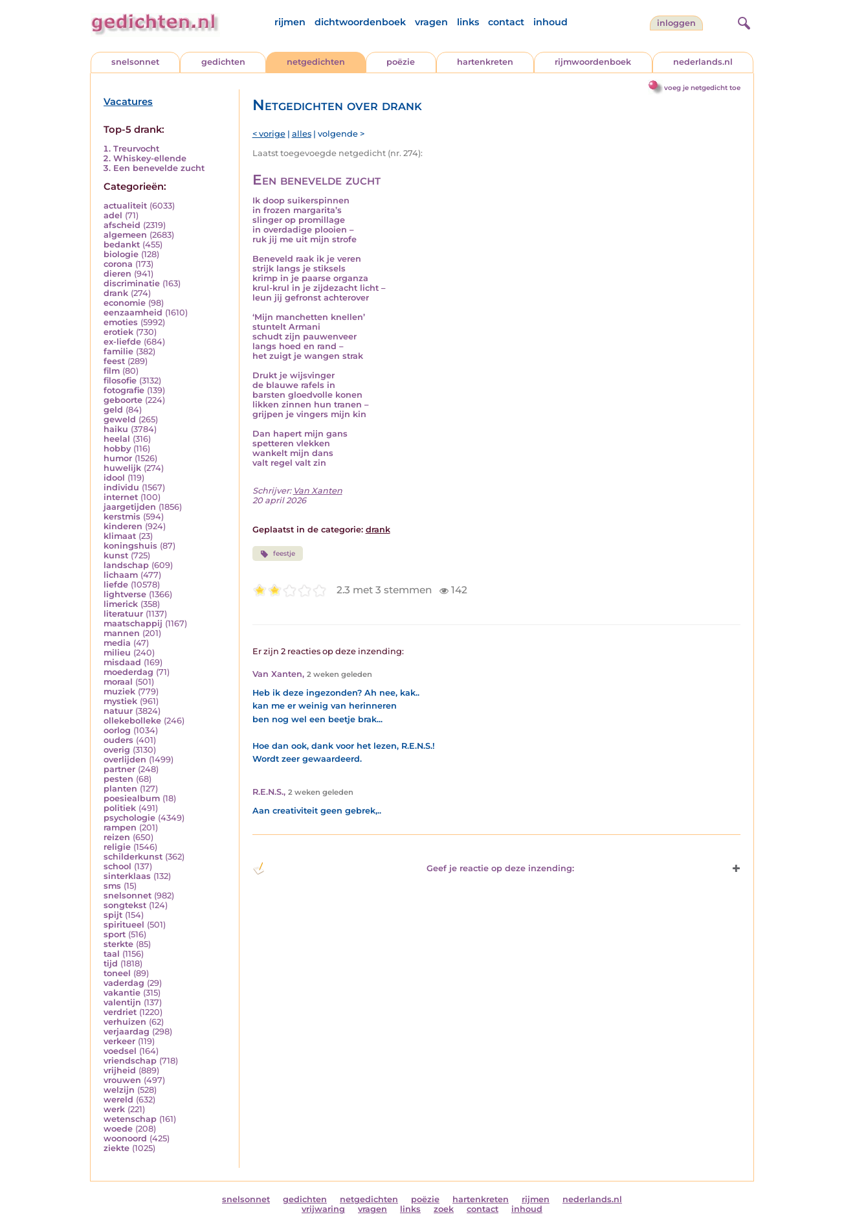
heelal (117, 439)
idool (114, 478)
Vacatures (128, 102)
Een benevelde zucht (159, 168)
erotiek (118, 332)
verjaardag (127, 1031)
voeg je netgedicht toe (702, 88)
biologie (121, 254)
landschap (126, 565)
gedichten (223, 62)
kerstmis (122, 516)
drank (116, 293)
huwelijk (122, 468)
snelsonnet (135, 62)
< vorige (268, 134)
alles (301, 134)
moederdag (128, 672)
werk (114, 1109)
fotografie (124, 390)
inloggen (676, 23)
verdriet (120, 1012)
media (117, 643)
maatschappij (133, 623)
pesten (118, 779)
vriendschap (130, 1061)
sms (112, 886)
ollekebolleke (132, 720)
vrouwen (122, 1080)
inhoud (550, 22)
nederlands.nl (703, 62)
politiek (120, 808)
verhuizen (125, 1022)
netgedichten (316, 62)
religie (117, 847)
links (468, 22)
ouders (118, 740)
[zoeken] (742, 21)
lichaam (121, 575)
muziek (119, 691)
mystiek (120, 701)
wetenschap (130, 1119)
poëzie (400, 62)
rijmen (289, 22)
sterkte (118, 944)
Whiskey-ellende (149, 158)
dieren (117, 274)
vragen (431, 22)
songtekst (125, 905)
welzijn (119, 1090)
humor (118, 458)
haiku (116, 429)
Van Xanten (317, 491)
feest (114, 361)
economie (125, 303)
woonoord (125, 1138)
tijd (111, 963)
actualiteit (125, 206)
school (117, 866)
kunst (116, 555)
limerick (121, 604)
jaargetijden (130, 507)
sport (115, 934)
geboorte (123, 400)
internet (121, 497)
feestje (277, 553)
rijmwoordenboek (593, 62)
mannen (122, 633)
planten (120, 788)
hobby (117, 448)
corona (118, 264)
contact (506, 22)
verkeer (119, 1041)
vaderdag (124, 983)
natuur (118, 711)
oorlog (117, 730)
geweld (120, 419)
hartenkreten (485, 62)
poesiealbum (132, 798)
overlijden (125, 759)
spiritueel (124, 925)
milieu (117, 652)
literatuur (123, 614)
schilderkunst (133, 856)
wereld (118, 1099)
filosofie (120, 380)
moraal (118, 682)
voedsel (120, 1051)
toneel (117, 973)
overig (117, 750)
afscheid (122, 225)
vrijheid (120, 1070)
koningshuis (130, 546)
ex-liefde (122, 342)
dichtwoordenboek (360, 22)
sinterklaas (127, 876)
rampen (120, 827)
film (112, 371)
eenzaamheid (133, 312)
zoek (444, 1209)
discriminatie (132, 283)
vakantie (122, 993)
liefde (116, 584)
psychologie (129, 818)
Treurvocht (136, 149)
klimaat (120, 536)
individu (121, 487)
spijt (113, 915)
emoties (121, 322)
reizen (117, 837)
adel (113, 215)
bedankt (122, 244)
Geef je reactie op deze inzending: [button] (413, 868)
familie (118, 351)
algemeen (125, 235)
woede (118, 1129)
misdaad (122, 662)
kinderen (123, 526)
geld (113, 410)
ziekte (116, 1148)
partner (119, 769)
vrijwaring (323, 1209)
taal (112, 954)
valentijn (122, 1002)
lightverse (125, 594)
